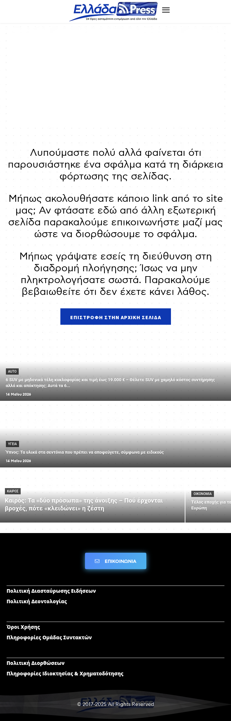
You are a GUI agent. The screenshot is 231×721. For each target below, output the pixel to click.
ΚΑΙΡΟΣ (13, 491)
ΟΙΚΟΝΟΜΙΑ (203, 494)
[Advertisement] (115, 79)
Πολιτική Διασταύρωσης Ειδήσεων (51, 590)
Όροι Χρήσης (23, 627)
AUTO (12, 371)
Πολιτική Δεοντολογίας (37, 601)
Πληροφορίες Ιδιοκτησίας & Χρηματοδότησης (65, 673)
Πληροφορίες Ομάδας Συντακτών (49, 637)
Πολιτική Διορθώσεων (36, 663)
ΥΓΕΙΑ (12, 444)
